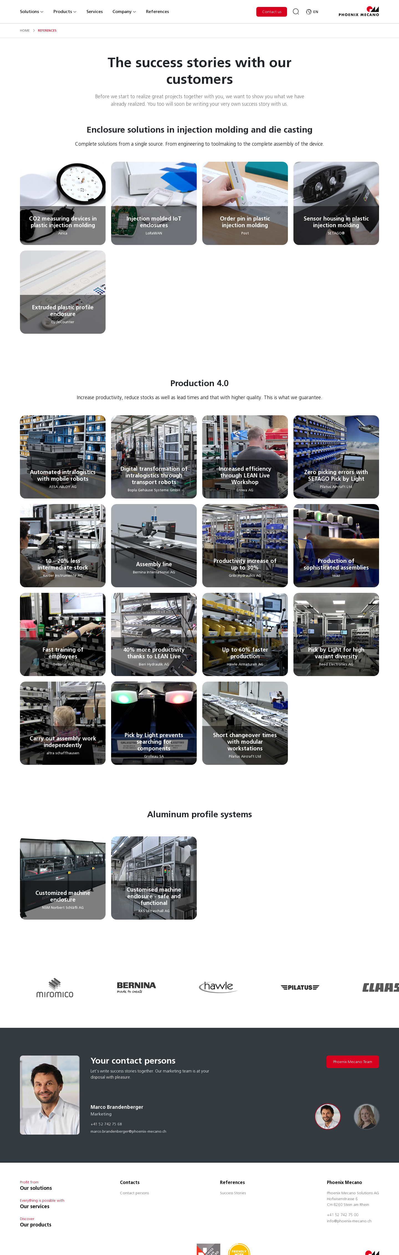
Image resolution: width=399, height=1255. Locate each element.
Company (124, 11)
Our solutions (36, 1188)
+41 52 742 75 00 (342, 1215)
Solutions (32, 11)
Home (25, 30)
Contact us (271, 11)
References (157, 11)
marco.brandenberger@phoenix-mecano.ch (128, 1132)
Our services (34, 1206)
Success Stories (233, 1193)
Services (94, 11)
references (47, 30)
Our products (35, 1225)
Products (65, 11)
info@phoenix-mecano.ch (349, 1221)
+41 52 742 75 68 (106, 1124)
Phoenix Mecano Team (352, 1061)
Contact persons (134, 1193)
